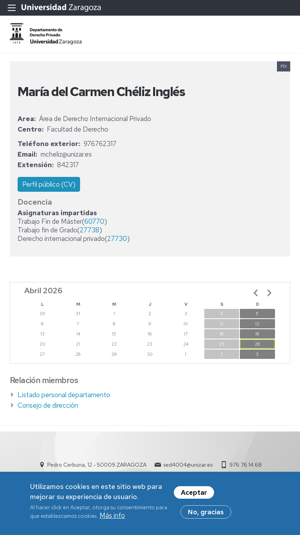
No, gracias (206, 512)
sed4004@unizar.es (187, 464)
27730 (117, 238)
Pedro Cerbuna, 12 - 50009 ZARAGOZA (96, 464)
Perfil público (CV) (48, 184)
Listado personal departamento (64, 395)
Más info (112, 515)
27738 (89, 230)
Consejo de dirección (48, 405)
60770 (94, 221)
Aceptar (194, 492)
